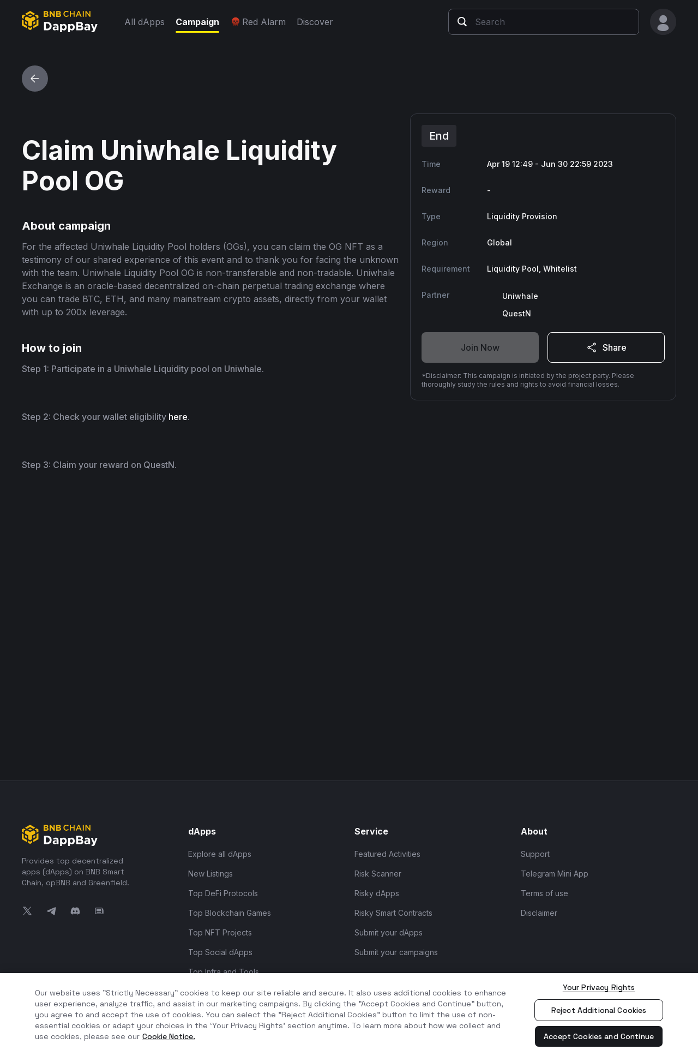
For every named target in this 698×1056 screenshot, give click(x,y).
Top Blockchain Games (229, 912)
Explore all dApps (219, 854)
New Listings (210, 873)
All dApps (144, 21)
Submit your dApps (388, 932)
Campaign (197, 21)
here (178, 693)
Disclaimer (539, 912)
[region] (349, 1014)
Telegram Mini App (554, 873)
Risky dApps (376, 893)
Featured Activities (387, 854)
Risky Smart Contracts (393, 912)
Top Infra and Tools (223, 971)
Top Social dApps (220, 952)
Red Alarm (258, 21)
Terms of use (544, 893)
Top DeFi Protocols (223, 893)
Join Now (480, 347)
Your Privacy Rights (599, 987)
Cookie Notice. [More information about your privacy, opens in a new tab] (168, 1036)
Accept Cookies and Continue (599, 1036)
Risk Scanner (377, 873)
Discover (315, 21)
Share (606, 347)
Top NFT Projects (220, 932)
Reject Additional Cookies (599, 1010)
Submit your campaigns (396, 952)
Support (535, 854)
